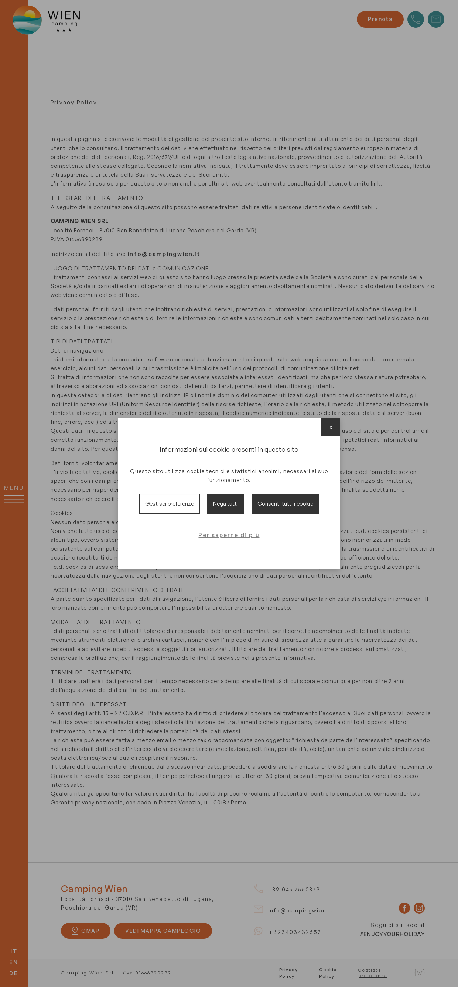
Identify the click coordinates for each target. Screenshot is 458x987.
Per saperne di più (228, 534)
